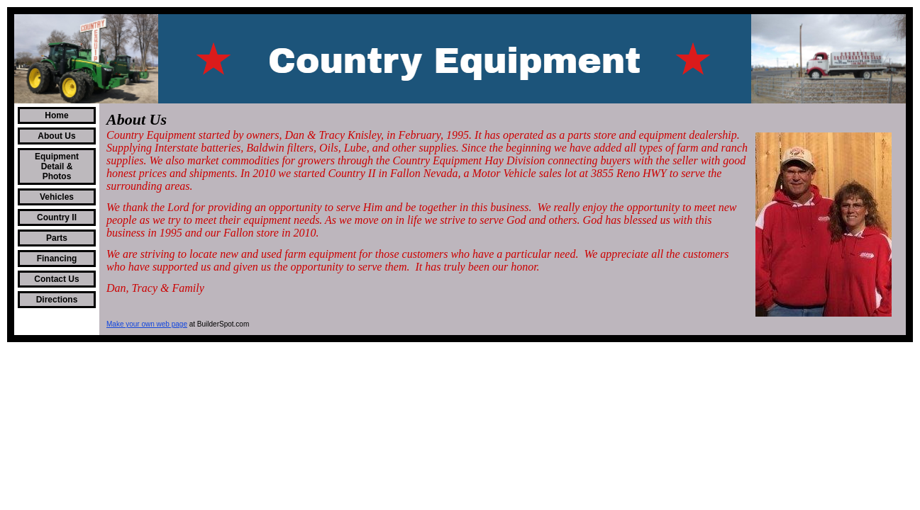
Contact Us (56, 279)
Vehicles (57, 197)
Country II (57, 217)
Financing (57, 259)
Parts (56, 238)
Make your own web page (146, 324)
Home (56, 115)
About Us (56, 136)
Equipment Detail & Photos (57, 166)
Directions (57, 300)
